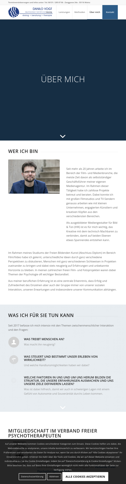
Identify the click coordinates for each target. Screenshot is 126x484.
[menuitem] (49, 12)
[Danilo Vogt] (30, 12)
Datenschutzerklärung (32, 476)
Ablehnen (54, 476)
